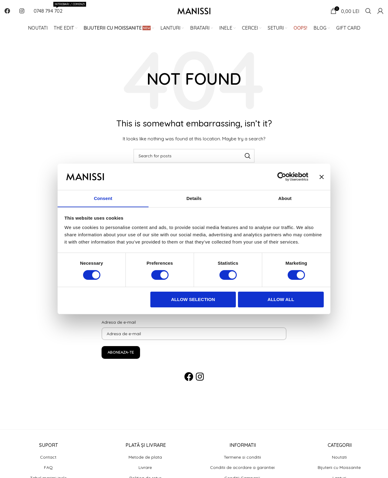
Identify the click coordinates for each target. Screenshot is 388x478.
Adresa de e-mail (119, 327)
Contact (48, 462)
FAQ (48, 473)
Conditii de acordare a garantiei (242, 473)
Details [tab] (194, 198)
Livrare (145, 473)
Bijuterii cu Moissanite (339, 473)
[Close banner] (321, 176)
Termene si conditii (242, 462)
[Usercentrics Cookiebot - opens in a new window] (281, 176)
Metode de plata (145, 462)
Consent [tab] (103, 198)
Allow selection (193, 299)
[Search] (368, 14)
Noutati (339, 462)
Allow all (281, 299)
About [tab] (285, 198)
